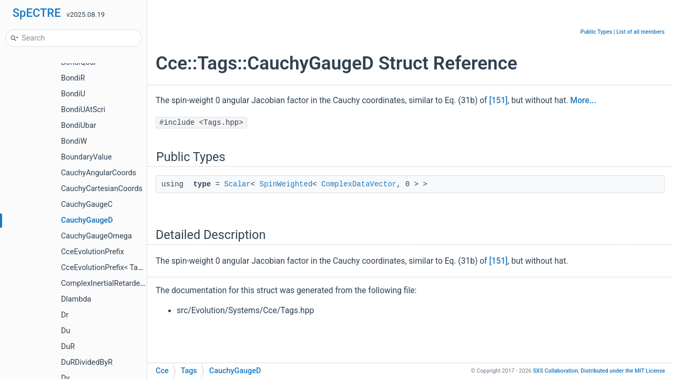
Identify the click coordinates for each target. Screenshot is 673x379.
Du (65, 330)
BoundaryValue (86, 157)
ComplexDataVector (358, 184)
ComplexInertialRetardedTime (111, 283)
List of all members (640, 31)
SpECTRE (37, 12)
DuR (68, 346)
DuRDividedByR (87, 362)
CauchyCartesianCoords (101, 188)
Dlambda (76, 299)
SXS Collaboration (555, 370)
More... (583, 100)
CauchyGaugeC (87, 204)
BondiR (73, 78)
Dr (64, 315)
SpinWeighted (285, 184)
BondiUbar (78, 125)
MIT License (622, 370)
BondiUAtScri (83, 109)
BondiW (74, 141)
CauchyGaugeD (87, 220)
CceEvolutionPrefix (92, 251)
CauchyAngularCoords (98, 172)
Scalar (237, 184)
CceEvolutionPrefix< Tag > (104, 267)
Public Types (596, 31)
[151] (498, 100)
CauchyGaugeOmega (96, 236)
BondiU (73, 93)
